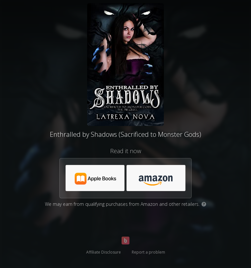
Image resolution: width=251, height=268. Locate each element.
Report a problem (148, 252)
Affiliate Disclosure (103, 252)
